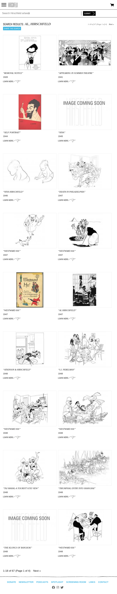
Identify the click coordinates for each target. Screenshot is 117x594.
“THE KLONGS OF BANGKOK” (17, 548)
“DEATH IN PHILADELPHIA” (71, 192)
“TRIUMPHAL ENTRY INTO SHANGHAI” (76, 488)
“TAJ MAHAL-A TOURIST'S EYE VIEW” (21, 488)
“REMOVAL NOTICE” (13, 73)
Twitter (62, 587)
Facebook (53, 587)
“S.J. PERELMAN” (66, 370)
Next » (111, 24)
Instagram (58, 587)
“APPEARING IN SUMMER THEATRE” (75, 73)
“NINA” (61, 132)
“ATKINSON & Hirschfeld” (17, 370)
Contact (103, 582)
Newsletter (26, 582)
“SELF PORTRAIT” (12, 132)
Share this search (12, 28)
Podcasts (42, 582)
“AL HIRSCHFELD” (67, 310)
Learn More (12, 81)
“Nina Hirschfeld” (13, 192)
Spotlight (57, 582)
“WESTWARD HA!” (12, 251)
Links (92, 582)
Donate (11, 582)
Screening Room (76, 582)
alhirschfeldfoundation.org (13, 5)
